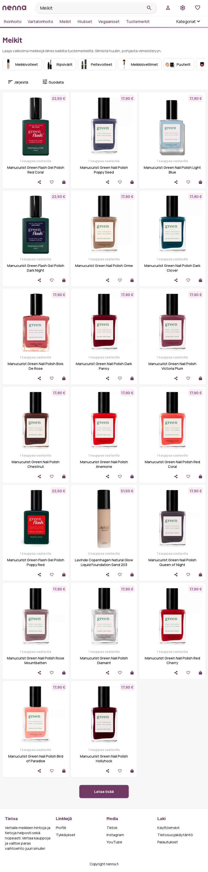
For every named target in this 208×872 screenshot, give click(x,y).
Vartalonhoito (40, 21)
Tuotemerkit (138, 21)
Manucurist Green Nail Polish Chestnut (36, 464)
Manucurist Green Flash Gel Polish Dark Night (35, 268)
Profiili (61, 827)
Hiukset (85, 21)
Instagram (115, 834)
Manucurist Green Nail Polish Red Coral (172, 464)
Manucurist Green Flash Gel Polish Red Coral (35, 169)
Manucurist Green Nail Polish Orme (104, 265)
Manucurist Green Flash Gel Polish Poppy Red (35, 562)
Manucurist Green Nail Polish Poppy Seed (104, 169)
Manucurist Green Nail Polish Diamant (104, 660)
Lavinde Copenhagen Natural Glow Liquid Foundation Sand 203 (104, 562)
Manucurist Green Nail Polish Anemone (104, 464)
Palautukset (167, 842)
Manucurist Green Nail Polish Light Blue (172, 169)
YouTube (114, 842)
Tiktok (111, 827)
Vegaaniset (109, 21)
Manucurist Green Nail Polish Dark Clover (172, 268)
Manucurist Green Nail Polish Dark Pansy (104, 366)
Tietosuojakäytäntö (175, 834)
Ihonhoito (12, 21)
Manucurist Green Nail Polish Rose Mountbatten (35, 660)
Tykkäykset (65, 834)
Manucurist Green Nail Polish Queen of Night (172, 562)
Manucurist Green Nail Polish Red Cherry (172, 660)
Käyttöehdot (168, 827)
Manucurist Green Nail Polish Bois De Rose (35, 366)
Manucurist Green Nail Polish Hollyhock (104, 758)
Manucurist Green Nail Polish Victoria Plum (172, 366)
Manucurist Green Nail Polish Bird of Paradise (35, 758)
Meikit (65, 21)
